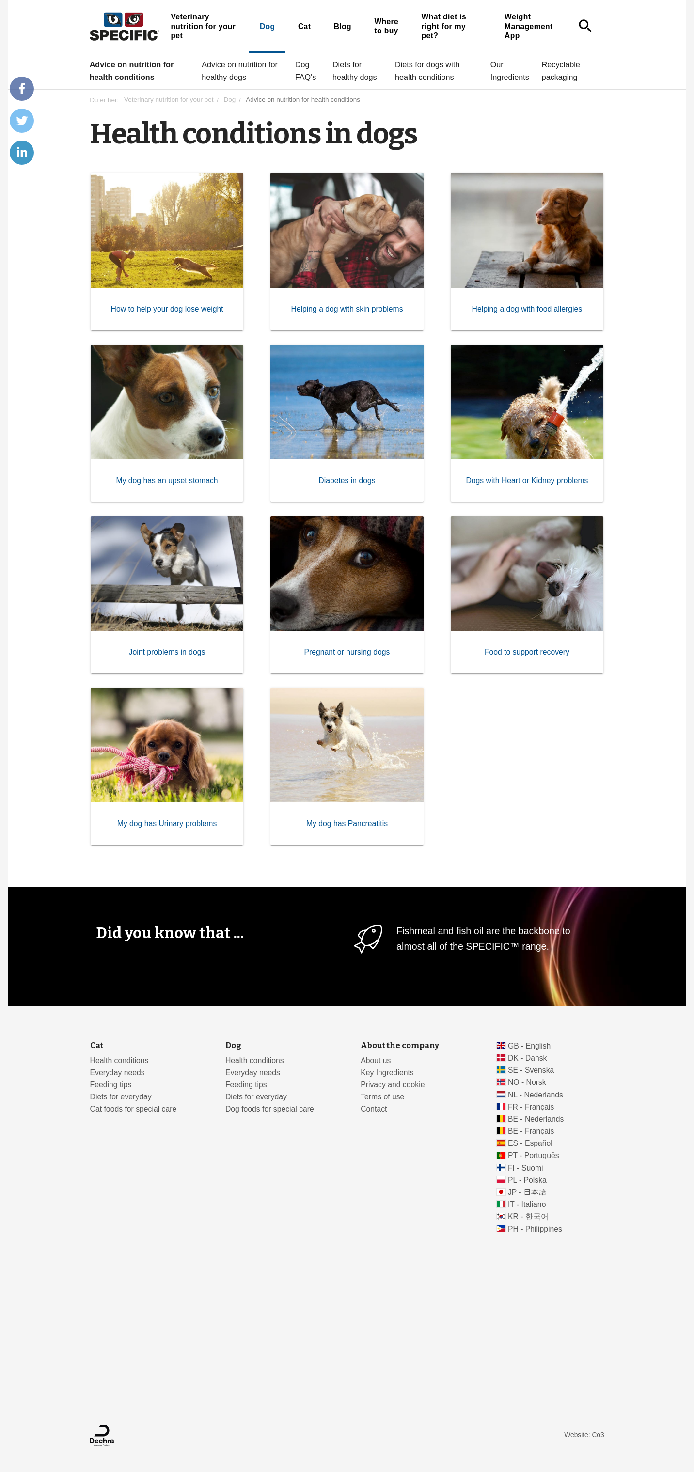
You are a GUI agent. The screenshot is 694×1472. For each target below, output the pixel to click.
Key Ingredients (387, 1072)
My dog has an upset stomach (167, 480)
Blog (342, 26)
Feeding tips (111, 1085)
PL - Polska (527, 1180)
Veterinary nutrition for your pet (203, 26)
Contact (374, 1109)
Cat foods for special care (133, 1109)
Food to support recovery (527, 652)
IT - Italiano (527, 1204)
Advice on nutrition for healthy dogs (240, 70)
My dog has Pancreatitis (347, 823)
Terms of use (382, 1097)
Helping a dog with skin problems (347, 309)
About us (376, 1060)
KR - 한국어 (528, 1216)
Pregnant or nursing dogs (347, 652)
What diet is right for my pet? (444, 26)
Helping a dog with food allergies (527, 309)
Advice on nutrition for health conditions (132, 70)
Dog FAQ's (305, 70)
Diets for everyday (121, 1097)
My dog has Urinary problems (167, 823)
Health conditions (119, 1060)
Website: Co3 (584, 1435)
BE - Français (531, 1131)
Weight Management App (529, 26)
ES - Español (530, 1143)
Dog (267, 26)
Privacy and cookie (393, 1085)
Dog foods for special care (269, 1109)
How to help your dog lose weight (167, 309)
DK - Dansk (527, 1058)
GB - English (529, 1046)
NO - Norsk (527, 1082)
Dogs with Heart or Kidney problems (527, 480)
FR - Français (531, 1107)
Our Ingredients (509, 70)
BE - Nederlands (536, 1119)
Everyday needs (117, 1072)
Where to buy (386, 26)
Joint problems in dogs (167, 652)
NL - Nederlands (535, 1095)
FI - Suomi (525, 1168)
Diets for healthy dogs (354, 70)
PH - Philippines (535, 1229)
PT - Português (533, 1155)
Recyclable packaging (561, 70)
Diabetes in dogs (346, 480)
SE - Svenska (531, 1070)
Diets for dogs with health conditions (427, 70)
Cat (304, 26)
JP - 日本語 (527, 1192)
